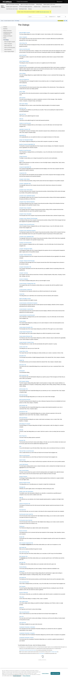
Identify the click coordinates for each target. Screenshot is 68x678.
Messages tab (22, 487)
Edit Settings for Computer (24, 423)
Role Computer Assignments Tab (26, 542)
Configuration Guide (46, 6)
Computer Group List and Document (26, 224)
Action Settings (22, 73)
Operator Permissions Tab (24, 503)
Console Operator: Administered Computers (28, 303)
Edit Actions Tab (22, 364)
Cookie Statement (17, 676)
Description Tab (22, 355)
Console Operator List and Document (27, 315)
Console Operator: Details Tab (25, 289)
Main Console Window (24, 470)
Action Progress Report (9, 51)
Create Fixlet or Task (23, 351)
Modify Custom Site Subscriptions (26, 491)
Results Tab (21, 536)
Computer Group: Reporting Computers (27, 230)
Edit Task (21, 429)
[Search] (46, 17)
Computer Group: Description (25, 213)
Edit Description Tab (23, 389)
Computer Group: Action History (25, 189)
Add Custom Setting (23, 103)
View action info (22, 622)
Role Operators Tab (23, 556)
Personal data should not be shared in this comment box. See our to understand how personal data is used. (38, 653)
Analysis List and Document (25, 123)
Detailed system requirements (12, 6)
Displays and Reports (7, 35)
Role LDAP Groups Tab (24, 551)
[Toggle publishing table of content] (1, 27)
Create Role (21, 294)
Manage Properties (23, 476)
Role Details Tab (22, 547)
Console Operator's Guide (56, 6)
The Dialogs (17, 20)
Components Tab (22, 173)
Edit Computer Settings (24, 381)
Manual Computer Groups (24, 482)
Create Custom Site (23, 346)
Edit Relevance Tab (23, 411)
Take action (21, 597)
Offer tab (21, 497)
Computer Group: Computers (25, 207)
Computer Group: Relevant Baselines (27, 201)
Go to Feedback (60, 20)
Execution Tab (22, 440)
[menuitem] (12, 4)
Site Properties (22, 586)
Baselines (5, 28)
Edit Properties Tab (23, 405)
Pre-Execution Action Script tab (25, 520)
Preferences (21, 526)
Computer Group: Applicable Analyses (27, 195)
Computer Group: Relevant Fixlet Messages (28, 218)
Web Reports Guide (23, 8)
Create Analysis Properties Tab (25, 331)
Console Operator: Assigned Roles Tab (27, 283)
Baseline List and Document (25, 150)
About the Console (9, 41)
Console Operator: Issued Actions (26, 309)
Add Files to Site (22, 108)
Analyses (5, 26)
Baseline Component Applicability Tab (27, 144)
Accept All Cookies (55, 674)
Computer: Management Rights (25, 248)
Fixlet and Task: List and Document (26, 450)
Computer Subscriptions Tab (25, 266)
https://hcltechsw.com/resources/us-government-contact (27, 650)
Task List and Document (24, 612)
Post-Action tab (22, 509)
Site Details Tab (22, 577)
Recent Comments (23, 530)
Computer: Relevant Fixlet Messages (27, 260)
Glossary (30, 8)
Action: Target (22, 91)
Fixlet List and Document (24, 455)
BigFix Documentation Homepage (12, 4)
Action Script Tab (22, 65)
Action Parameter (7, 49)
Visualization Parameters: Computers (27, 633)
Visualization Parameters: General (26, 637)
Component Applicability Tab (25, 167)
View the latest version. (44, 11)
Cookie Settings (45, 674)
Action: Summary (22, 85)
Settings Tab (21, 571)
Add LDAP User (22, 114)
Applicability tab (22, 135)
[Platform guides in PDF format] (65, 21)
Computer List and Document (25, 242)
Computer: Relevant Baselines (25, 254)
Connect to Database (23, 279)
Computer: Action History (24, 179)
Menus (4, 37)
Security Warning (22, 566)
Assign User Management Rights (26, 139)
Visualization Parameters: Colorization (27, 627)
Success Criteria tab (23, 592)
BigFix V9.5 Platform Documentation (28, 4)
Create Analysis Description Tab (25, 327)
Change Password (23, 156)
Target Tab (21, 607)
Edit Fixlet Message (23, 395)
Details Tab (21, 360)
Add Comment (22, 97)
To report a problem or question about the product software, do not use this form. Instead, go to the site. (39, 651)
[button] (2, 27)
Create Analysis (22, 321)
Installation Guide (37, 6)
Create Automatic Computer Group (26, 342)
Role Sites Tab (22, 562)
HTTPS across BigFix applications (25, 6)
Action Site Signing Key (24, 79)
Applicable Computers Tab (24, 129)
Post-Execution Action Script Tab (26, 514)
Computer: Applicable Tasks (25, 183)
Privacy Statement (41, 653)
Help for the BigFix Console (25, 298)
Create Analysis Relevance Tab (25, 336)
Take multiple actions (23, 601)
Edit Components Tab (23, 375)
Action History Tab (8, 45)
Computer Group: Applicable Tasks (26, 236)
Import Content (22, 459)
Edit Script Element (23, 417)
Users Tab (21, 616)
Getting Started (39, 4)
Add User (21, 118)
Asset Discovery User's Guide (12, 8)
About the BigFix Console (24, 32)
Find (20, 446)
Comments (21, 160)
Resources (59, 1)
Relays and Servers (7, 30)
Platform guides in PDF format (49, 4)
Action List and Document (9, 47)
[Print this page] (66, 20)
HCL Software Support (53, 651)
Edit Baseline (22, 370)
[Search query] (37, 17)
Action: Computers (8, 43)
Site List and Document (24, 581)
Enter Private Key (23, 435)
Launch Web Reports (23, 464)
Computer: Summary (23, 272)
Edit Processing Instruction (24, 399)
